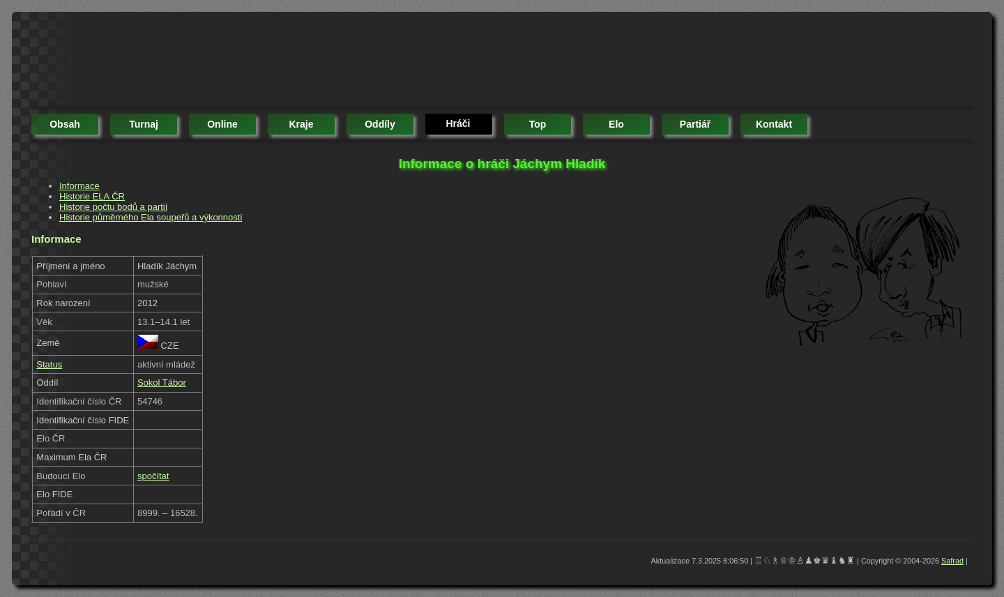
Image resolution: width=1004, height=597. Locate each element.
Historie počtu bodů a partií (113, 207)
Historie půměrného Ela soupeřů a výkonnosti (150, 217)
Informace (79, 186)
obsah (65, 124)
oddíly (380, 124)
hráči (458, 123)
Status (49, 364)
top (538, 124)
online (222, 124)
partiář (695, 124)
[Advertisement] (285, 62)
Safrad (952, 561)
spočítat (153, 476)
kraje (301, 124)
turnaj (143, 124)
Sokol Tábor (161, 382)
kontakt (774, 124)
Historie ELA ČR (92, 196)
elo (616, 124)
